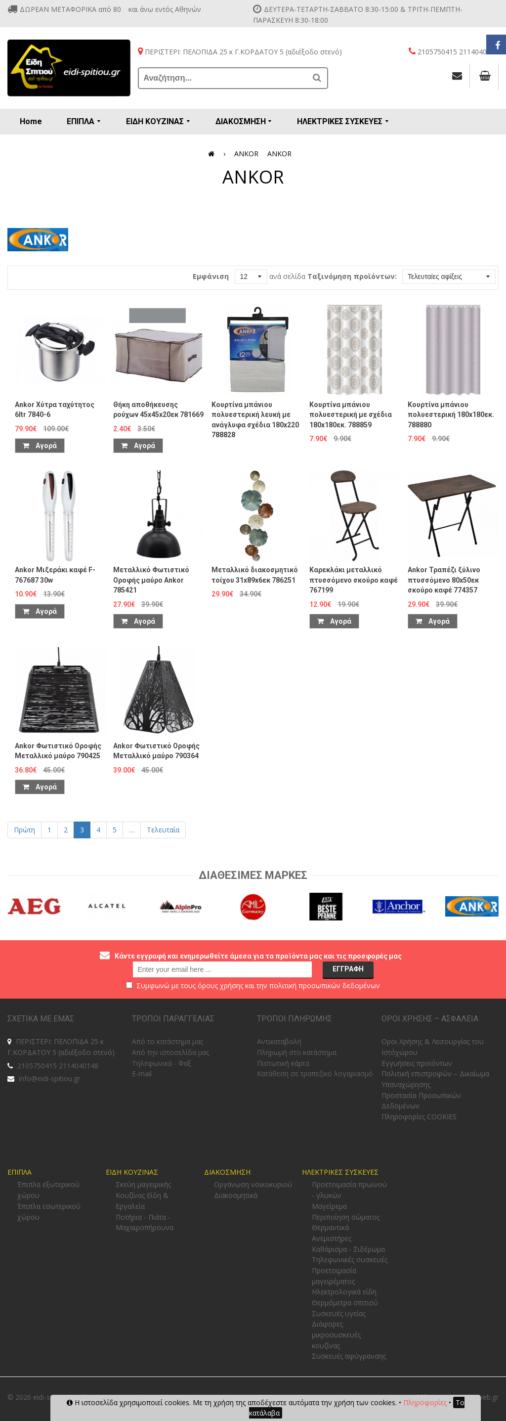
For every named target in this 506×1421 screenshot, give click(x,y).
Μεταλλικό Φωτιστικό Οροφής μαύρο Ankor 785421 (151, 580)
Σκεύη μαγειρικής (143, 1184)
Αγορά (40, 446)
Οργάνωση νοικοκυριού (253, 1184)
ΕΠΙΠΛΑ (19, 1172)
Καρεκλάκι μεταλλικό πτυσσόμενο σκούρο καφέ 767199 (353, 580)
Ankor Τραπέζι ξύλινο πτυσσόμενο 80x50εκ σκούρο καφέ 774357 (444, 580)
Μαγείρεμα (329, 1206)
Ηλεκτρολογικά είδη (344, 1291)
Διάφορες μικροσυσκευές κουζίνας (336, 1334)
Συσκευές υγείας (339, 1313)
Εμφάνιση (211, 276)
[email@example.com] (222, 969)
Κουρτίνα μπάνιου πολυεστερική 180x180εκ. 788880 (451, 415)
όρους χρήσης (220, 985)
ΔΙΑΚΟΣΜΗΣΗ (227, 1172)
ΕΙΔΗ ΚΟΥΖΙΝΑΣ (132, 1172)
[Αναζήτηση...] (223, 78)
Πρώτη (24, 829)
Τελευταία (163, 829)
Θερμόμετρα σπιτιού (345, 1302)
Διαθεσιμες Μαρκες (253, 875)
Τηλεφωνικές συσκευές (349, 1259)
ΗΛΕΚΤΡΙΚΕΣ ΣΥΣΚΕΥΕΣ (340, 1172)
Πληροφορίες (425, 1402)
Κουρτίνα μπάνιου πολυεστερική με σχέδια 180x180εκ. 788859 (350, 415)
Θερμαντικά (330, 1227)
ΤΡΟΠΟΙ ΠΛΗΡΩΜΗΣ (294, 1018)
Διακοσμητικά (235, 1195)
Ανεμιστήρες (331, 1238)
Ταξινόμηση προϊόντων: (352, 276)
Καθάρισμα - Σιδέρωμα (348, 1249)
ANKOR (246, 153)
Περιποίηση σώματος (346, 1217)
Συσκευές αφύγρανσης (349, 1356)
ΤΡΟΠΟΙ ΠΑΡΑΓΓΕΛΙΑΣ (173, 1018)
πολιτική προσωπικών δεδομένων (324, 985)
